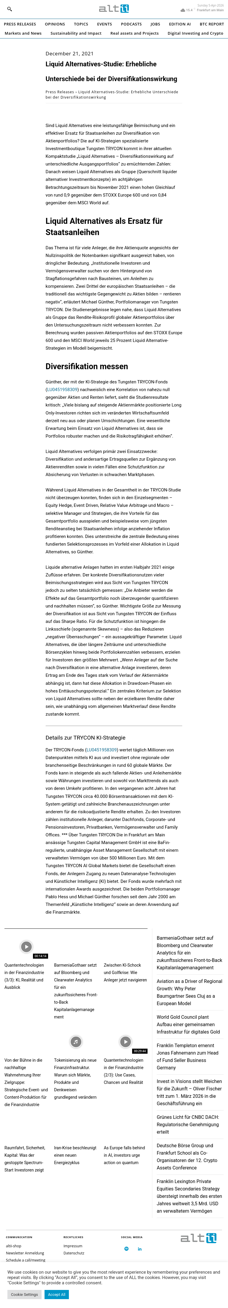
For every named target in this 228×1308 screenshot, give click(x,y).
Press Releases (60, 91)
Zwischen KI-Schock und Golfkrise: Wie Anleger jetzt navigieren (125, 972)
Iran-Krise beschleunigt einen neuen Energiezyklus (75, 1155)
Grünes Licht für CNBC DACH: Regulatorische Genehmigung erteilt (188, 1124)
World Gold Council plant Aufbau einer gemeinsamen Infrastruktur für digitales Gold (188, 1024)
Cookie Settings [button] (24, 1294)
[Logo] (114, 8)
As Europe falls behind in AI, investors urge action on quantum (124, 1155)
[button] (9, 9)
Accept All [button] (57, 1294)
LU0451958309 (62, 389)
